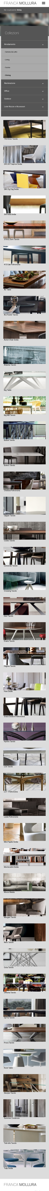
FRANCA (20, 3)
